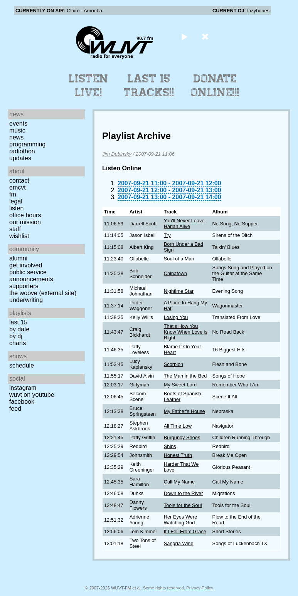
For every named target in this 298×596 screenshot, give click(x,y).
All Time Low (178, 426)
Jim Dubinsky (116, 154)
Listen (16, 208)
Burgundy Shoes (182, 437)
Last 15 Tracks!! (149, 85)
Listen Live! (88, 85)
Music (17, 130)
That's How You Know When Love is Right (185, 332)
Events (18, 123)
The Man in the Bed (185, 376)
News (16, 137)
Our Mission (25, 222)
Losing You (176, 317)
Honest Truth (178, 455)
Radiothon (22, 151)
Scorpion (174, 364)
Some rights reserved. (164, 588)
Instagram (22, 387)
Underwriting (26, 300)
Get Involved (25, 265)
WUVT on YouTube (31, 394)
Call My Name (179, 482)
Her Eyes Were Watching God (180, 519)
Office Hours (25, 215)
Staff (15, 229)
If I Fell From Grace (185, 531)
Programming (27, 144)
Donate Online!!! (215, 85)
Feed (15, 408)
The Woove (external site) (42, 293)
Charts (17, 343)
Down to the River (183, 493)
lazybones (258, 10)
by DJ (15, 336)
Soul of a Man (179, 259)
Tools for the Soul (183, 505)
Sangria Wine (179, 543)
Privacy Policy (199, 588)
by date (19, 329)
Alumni (18, 258)
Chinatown (175, 273)
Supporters (24, 286)
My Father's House (184, 411)
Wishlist (19, 236)
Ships (170, 446)
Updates (20, 158)
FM (12, 194)
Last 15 (18, 322)
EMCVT (17, 187)
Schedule (21, 365)
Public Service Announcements (31, 275)
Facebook (21, 401)
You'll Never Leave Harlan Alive (184, 223)
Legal (15, 201)
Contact (19, 180)
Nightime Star (179, 291)
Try (167, 235)
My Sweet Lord (180, 385)
